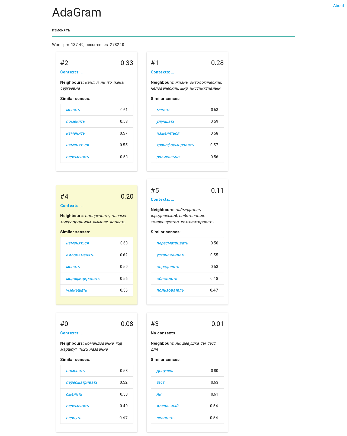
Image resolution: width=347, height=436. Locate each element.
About (338, 5)
